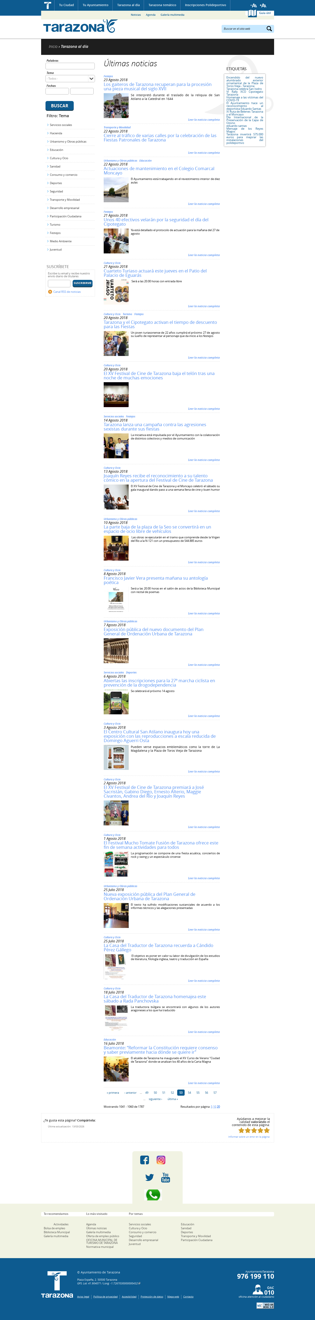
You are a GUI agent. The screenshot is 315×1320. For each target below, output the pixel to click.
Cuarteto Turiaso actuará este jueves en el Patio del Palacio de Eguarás (155, 273)
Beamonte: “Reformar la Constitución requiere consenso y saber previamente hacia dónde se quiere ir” (161, 1050)
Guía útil (265, 13)
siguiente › (155, 1099)
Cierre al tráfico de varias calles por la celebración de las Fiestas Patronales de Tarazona (160, 138)
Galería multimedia (172, 15)
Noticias (136, 15)
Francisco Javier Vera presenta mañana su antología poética (156, 580)
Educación (56, 150)
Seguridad (56, 191)
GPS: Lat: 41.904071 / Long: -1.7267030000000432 (107, 1283)
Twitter (149, 1177)
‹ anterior (130, 1093)
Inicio (47, 5)
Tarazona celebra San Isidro (244, 89)
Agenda (151, 15)
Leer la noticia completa (204, 120)
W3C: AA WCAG (265, 1305)
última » (173, 1099)
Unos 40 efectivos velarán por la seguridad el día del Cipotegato (156, 222)
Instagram (165, 1159)
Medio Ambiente (61, 241)
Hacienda (56, 133)
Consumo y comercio (63, 175)
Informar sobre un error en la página (249, 1136)
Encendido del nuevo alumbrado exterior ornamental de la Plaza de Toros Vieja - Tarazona (244, 81)
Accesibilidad (129, 1296)
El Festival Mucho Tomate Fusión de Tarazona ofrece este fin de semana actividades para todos (161, 845)
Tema (50, 73)
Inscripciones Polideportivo (205, 5)
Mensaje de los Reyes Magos (244, 130)
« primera (113, 1093)
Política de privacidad (105, 1296)
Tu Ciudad (66, 5)
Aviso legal (83, 1296)
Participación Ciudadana (65, 216)
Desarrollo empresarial (64, 208)
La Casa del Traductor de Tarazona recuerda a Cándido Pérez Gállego (158, 947)
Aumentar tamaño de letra (263, 5)
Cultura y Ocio (59, 158)
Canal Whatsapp (157, 1194)
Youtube (165, 1177)
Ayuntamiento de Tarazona (81, 25)
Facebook (144, 1159)
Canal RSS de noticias (67, 292)
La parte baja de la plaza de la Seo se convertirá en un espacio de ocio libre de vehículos (157, 529)
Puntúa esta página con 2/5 (248, 1130)
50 (155, 1093)
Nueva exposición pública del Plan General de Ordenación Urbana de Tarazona (149, 896)
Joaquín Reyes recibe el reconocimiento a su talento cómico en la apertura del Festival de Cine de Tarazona (158, 478)
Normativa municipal (100, 1247)
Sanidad (55, 166)
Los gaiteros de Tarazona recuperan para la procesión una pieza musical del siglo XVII (158, 86)
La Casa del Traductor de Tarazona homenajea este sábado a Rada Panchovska (155, 999)
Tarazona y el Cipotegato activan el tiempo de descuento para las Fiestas (160, 324)
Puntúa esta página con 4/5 (260, 1130)
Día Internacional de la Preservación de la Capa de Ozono (244, 120)
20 (218, 1107)
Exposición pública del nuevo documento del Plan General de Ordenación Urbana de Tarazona (153, 631)
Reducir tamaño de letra (253, 5)
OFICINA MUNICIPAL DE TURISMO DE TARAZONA (102, 1241)
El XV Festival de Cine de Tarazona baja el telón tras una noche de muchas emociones (159, 375)
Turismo (55, 225)
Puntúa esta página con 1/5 (241, 1130)
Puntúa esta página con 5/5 (267, 1130)
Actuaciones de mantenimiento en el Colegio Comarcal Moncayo (159, 171)
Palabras (52, 61)
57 (215, 1093)
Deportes (56, 183)
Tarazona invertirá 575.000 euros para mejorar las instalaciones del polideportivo (244, 138)
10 (214, 1107)
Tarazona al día (128, 5)
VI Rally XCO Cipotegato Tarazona (244, 93)
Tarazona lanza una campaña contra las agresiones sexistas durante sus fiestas (155, 427)
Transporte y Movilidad (65, 200)
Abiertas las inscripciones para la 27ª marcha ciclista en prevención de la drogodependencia (159, 683)
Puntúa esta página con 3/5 (254, 1130)
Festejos (55, 233)
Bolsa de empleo (54, 1228)
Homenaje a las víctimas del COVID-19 (244, 98)
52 (172, 1093)
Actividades (61, 1224)
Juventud (56, 249)
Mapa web (173, 1296)
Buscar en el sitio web (237, 28)
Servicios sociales (61, 125)
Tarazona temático (162, 5)
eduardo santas (236, 126)
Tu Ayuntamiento (95, 5)
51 (163, 1093)
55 (198, 1093)
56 (206, 1093)
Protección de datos (152, 1296)
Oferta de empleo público (102, 1236)
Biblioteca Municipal (57, 1232)
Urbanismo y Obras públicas (68, 141)
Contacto (188, 1296)
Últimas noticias (96, 1228)
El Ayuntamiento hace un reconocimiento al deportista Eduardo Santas (244, 106)
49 (146, 1093)
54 (189, 1093)
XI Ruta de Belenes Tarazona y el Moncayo (244, 113)
